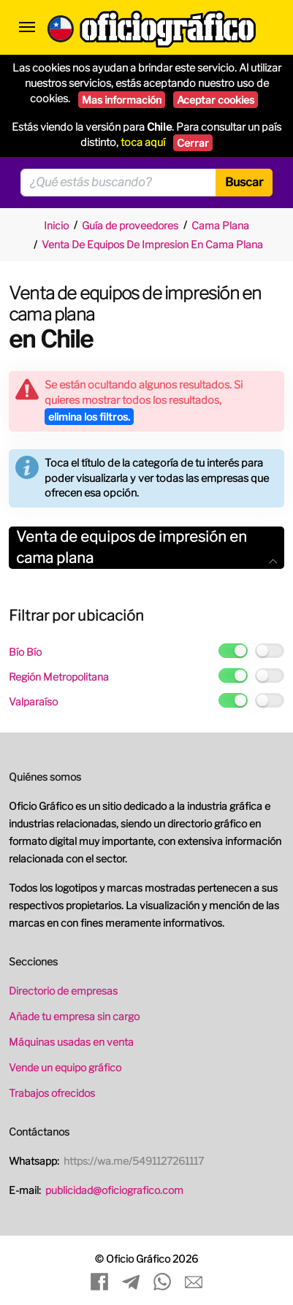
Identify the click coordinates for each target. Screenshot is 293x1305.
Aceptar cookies (215, 99)
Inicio (56, 225)
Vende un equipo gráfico (65, 1067)
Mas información (121, 99)
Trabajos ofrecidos (52, 1093)
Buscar (244, 182)
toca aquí (143, 142)
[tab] (146, 548)
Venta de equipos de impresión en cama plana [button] (146, 547)
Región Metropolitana (59, 676)
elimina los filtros (89, 416)
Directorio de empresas (63, 990)
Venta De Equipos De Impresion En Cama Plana (152, 244)
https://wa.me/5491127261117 (134, 1161)
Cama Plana (220, 225)
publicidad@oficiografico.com (114, 1190)
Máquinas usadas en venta (71, 1042)
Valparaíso (33, 701)
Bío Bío (25, 652)
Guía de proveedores (130, 225)
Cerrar (193, 143)
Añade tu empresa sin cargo (74, 1016)
